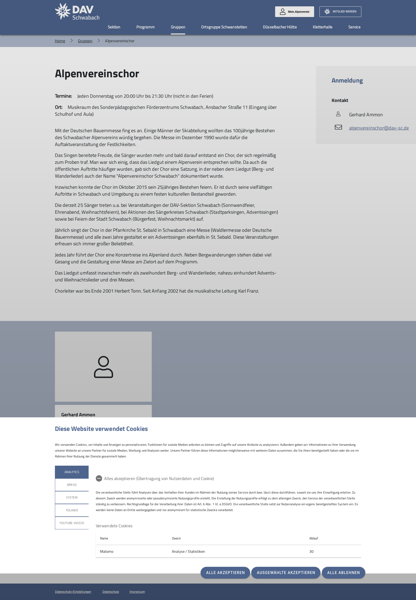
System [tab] (71, 497)
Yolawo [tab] (72, 510)
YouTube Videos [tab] (71, 522)
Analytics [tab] (71, 471)
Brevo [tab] (71, 484)
